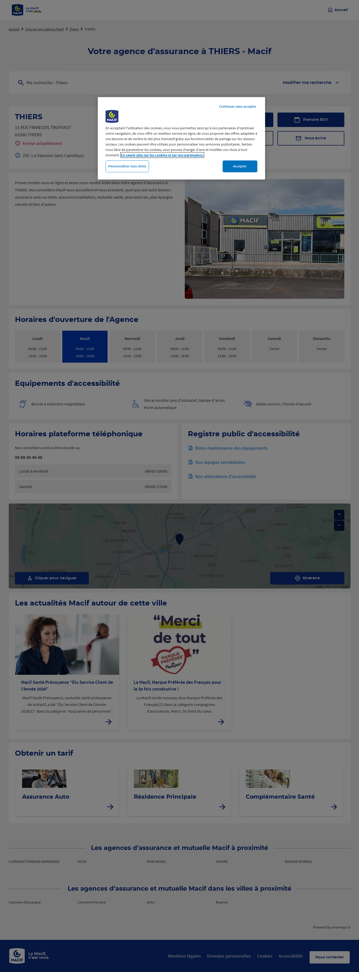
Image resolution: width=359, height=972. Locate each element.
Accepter (240, 166)
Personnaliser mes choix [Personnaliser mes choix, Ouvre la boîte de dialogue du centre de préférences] (127, 166)
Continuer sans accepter (237, 106)
